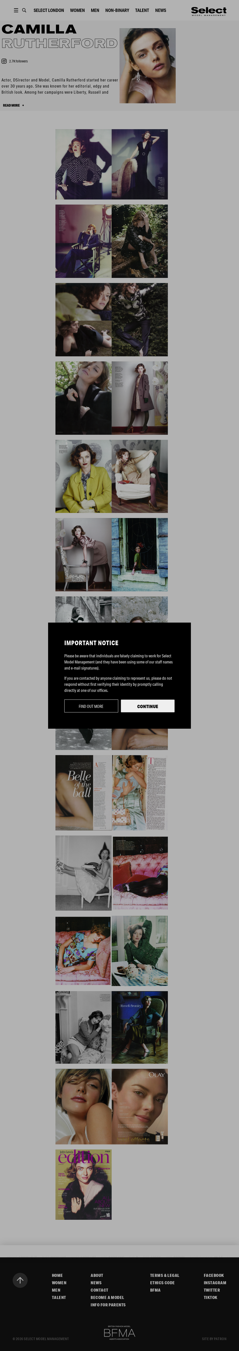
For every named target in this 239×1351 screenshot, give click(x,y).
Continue (147, 706)
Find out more (91, 706)
